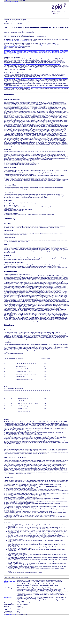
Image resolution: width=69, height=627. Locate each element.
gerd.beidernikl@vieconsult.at (48, 44)
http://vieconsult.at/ (21, 40)
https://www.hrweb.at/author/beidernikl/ (13, 46)
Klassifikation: (8, 609)
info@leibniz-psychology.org (11, 1)
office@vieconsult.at (9, 40)
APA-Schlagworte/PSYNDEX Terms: (10, 593)
